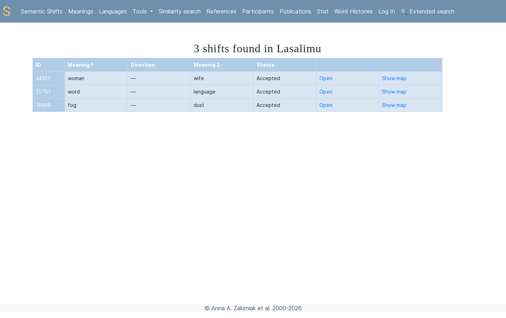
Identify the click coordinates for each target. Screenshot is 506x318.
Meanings (80, 11)
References (221, 11)
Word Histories (353, 11)
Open (326, 78)
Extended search (427, 12)
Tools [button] (141, 11)
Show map (394, 78)
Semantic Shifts (42, 11)
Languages (113, 11)
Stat (323, 11)
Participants (258, 11)
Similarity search (180, 11)
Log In (386, 11)
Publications (295, 11)
